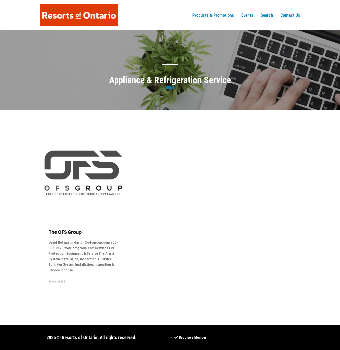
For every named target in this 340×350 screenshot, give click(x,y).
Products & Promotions (213, 15)
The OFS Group (65, 232)
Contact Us (290, 15)
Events (247, 15)
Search (267, 15)
